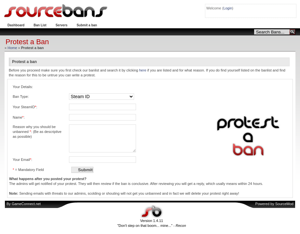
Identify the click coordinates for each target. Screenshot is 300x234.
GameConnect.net (26, 209)
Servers (62, 25)
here (142, 70)
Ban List (40, 25)
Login (227, 8)
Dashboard (15, 25)
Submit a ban (86, 25)
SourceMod (284, 209)
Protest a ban (116, 25)
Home (12, 48)
